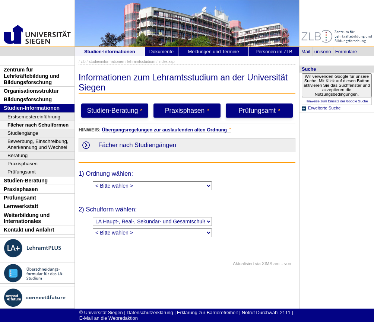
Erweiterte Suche (324, 108)
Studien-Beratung (26, 181)
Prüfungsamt (21, 172)
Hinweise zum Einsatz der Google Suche (336, 101)
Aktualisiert (243, 263)
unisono (322, 51)
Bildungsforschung (28, 99)
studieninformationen (106, 62)
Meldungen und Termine (213, 51)
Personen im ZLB (274, 51)
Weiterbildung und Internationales (27, 218)
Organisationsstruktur (31, 91)
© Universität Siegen (101, 312)
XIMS (267, 263)
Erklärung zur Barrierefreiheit (207, 312)
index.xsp (166, 62)
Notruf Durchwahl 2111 (266, 312)
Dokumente (161, 51)
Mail (305, 51)
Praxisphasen (22, 163)
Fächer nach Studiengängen (137, 145)
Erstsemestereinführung (33, 116)
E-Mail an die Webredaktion (108, 318)
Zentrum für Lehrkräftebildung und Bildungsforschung (31, 76)
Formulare (346, 51)
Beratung (17, 155)
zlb (83, 62)
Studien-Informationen (32, 108)
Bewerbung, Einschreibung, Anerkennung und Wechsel (38, 144)
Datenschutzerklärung (150, 312)
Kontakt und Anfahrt (29, 230)
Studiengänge (22, 133)
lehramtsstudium (141, 62)
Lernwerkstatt (21, 206)
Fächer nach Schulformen (38, 125)
